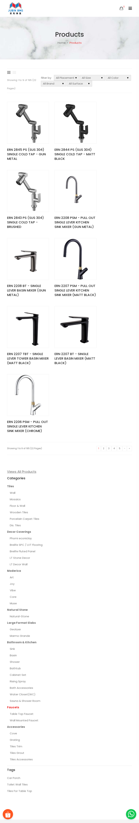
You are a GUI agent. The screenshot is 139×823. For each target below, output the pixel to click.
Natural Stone (17, 472)
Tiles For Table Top (19, 653)
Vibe (13, 452)
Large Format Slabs (21, 485)
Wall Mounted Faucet (24, 582)
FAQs (84, 807)
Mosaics (15, 361)
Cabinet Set (18, 537)
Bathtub (15, 530)
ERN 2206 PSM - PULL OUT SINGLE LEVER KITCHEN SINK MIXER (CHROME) (110, 286)
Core (13, 459)
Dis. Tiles (15, 387)
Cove (13, 595)
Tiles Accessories (21, 621)
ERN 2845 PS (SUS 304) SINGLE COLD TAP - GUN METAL (25, 151)
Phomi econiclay (21, 400)
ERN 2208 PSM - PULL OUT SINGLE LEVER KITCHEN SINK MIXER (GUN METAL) (23, 217)
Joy (12, 446)
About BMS (97, 807)
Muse (13, 465)
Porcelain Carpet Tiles (24, 381)
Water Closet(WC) (22, 556)
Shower (15, 524)
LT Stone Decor (20, 420)
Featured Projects (116, 807)
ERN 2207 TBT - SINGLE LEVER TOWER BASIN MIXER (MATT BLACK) (25, 284)
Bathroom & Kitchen (21, 504)
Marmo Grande (20, 498)
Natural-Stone (19, 478)
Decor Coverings (19, 394)
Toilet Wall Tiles (17, 646)
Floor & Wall (17, 368)
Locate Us (107, 813)
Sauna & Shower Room (25, 563)
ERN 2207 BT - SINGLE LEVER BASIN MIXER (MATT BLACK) (67, 284)
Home (62, 43)
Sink (12, 511)
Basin (13, 517)
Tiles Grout (17, 615)
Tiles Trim (16, 608)
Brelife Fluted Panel (22, 413)
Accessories (16, 589)
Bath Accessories (21, 550)
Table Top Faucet (21, 576)
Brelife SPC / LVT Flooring (26, 407)
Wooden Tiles (19, 374)
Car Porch (13, 640)
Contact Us (123, 813)
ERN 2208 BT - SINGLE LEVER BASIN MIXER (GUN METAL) (67, 215)
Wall (12, 355)
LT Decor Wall (19, 426)
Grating (15, 602)
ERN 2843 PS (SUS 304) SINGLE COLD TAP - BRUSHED (112, 151)
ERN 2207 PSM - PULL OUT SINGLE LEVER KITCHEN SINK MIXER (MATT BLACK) (110, 217)
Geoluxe (15, 491)
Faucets (13, 569)
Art (12, 439)
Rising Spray (18, 543)
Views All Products (21, 333)
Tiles (10, 348)
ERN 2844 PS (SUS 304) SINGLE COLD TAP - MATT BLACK (69, 151)
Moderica (14, 433)
